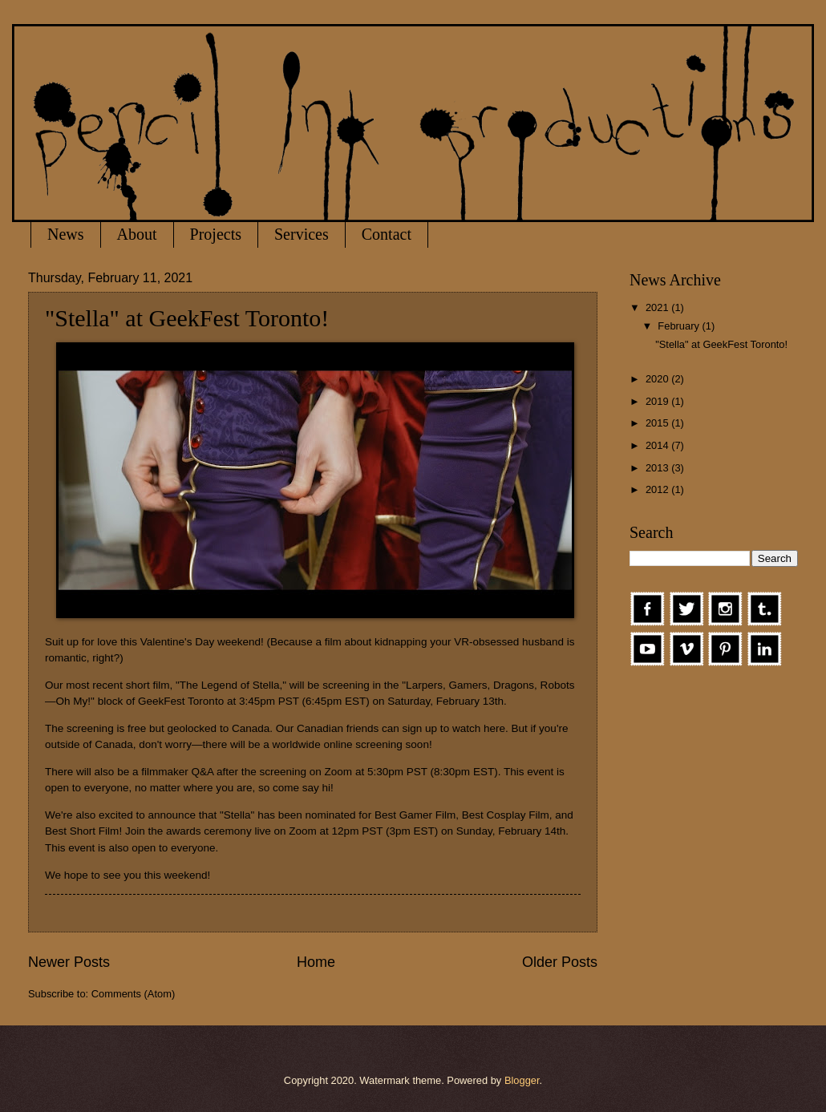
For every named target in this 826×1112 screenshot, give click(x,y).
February (680, 326)
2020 (658, 379)
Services (301, 234)
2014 (658, 445)
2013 (658, 468)
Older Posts (559, 962)
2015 (658, 423)
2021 (658, 307)
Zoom (339, 772)
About (137, 234)
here (494, 728)
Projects (215, 234)
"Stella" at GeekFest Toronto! (187, 318)
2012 (658, 489)
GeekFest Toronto (181, 701)
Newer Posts (69, 962)
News (65, 234)
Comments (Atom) (133, 994)
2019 (658, 401)
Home (316, 962)
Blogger (522, 1080)
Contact (386, 234)
